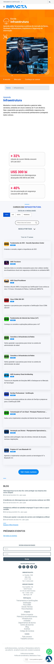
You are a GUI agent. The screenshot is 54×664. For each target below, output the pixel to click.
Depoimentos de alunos (27, 623)
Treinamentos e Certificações (27, 601)
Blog (27, 627)
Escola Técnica (27, 607)
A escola (6, 79)
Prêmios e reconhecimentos (27, 617)
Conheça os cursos (32, 79)
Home (8, 88)
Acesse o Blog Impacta (10, 525)
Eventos (27, 629)
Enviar (27, 559)
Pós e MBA (27, 605)
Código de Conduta (27, 631)
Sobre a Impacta (27, 614)
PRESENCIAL (27, 214)
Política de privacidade (27, 653)
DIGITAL (19, 214)
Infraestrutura (27, 619)
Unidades (27, 621)
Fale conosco (27, 637)
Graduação (27, 603)
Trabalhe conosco (27, 639)
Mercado (17, 79)
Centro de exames (27, 625)
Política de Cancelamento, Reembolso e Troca (27, 655)
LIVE (13, 214)
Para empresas (27, 609)
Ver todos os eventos (10, 536)
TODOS (6, 214)
